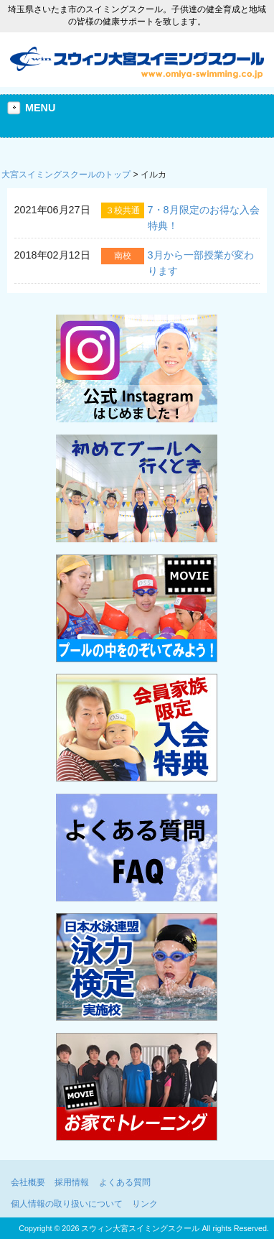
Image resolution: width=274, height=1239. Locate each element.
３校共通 (122, 210)
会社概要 (28, 1182)
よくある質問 (125, 1182)
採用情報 (72, 1182)
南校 (122, 256)
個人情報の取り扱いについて (67, 1204)
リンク (145, 1204)
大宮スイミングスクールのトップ (66, 175)
